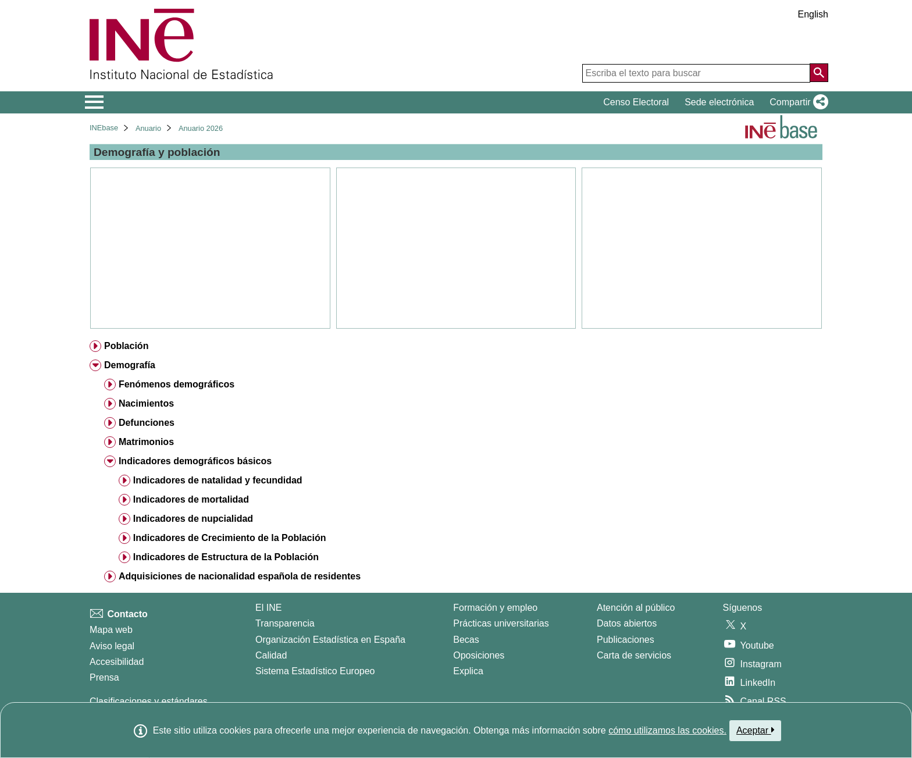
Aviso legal (112, 646)
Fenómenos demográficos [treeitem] (176, 384)
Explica (468, 671)
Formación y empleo (495, 608)
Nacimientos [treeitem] (146, 403)
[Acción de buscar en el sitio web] (819, 72)
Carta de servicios (634, 655)
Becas (466, 640)
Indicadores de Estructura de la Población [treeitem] (226, 557)
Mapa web (111, 630)
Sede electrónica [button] (719, 102)
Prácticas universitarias (501, 623)
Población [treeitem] (126, 346)
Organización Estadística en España (330, 640)
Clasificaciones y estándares (149, 701)
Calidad (271, 655)
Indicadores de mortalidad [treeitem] (191, 499)
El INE (268, 608)
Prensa (104, 677)
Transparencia (285, 623)
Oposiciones (478, 655)
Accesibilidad (117, 662)
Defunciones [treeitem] (146, 423)
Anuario (148, 128)
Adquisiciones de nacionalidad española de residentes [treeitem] (240, 576)
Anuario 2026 (201, 128)
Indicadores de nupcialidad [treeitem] (193, 519)
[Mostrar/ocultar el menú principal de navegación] (94, 102)
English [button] (813, 14)
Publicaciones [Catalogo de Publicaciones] (625, 640)
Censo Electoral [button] (636, 102)
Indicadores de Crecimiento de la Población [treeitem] (229, 538)
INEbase (104, 127)
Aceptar (755, 730)
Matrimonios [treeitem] (146, 442)
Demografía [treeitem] (129, 365)
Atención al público (636, 608)
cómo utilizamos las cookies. (667, 730)
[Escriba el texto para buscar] (696, 73)
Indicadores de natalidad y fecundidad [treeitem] (217, 480)
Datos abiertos (627, 623)
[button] (796, 102)
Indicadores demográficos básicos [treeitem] (195, 461)
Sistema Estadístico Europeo (315, 671)
